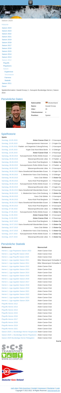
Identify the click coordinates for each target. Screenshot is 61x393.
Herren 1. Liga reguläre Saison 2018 (15, 285)
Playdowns (7, 66)
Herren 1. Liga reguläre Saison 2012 (15, 266)
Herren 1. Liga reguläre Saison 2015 (15, 276)
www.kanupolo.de (53, 391)
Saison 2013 (6, 57)
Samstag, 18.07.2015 (10, 221)
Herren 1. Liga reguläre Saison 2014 (15, 273)
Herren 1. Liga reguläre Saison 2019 (15, 288)
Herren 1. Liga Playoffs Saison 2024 (15, 257)
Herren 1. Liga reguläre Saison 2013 (15, 269)
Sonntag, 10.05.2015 (10, 140)
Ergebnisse (9, 72)
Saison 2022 (6, 34)
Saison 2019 (6, 40)
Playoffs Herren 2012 (10, 304)
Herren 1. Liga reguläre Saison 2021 (15, 291)
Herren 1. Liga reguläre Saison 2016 (15, 279)
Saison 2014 (6, 54)
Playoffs (6, 63)
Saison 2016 (6, 48)
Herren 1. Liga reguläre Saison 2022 (15, 294)
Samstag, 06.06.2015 (10, 156)
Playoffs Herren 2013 (10, 307)
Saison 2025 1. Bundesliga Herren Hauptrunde (19, 332)
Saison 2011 (6, 83)
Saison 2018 (6, 42)
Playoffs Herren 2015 (10, 313)
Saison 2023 (6, 31)
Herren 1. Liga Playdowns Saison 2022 (16, 251)
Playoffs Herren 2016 (10, 316)
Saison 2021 (6, 37)
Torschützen (9, 75)
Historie (5, 24)
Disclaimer (51, 388)
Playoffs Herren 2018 (10, 322)
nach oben (14, 388)
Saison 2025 (7, 20)
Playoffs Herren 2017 (10, 319)
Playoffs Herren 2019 (10, 325)
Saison (6, 69)
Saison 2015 (6, 51)
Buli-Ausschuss (24, 388)
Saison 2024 (6, 28)
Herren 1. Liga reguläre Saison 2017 (15, 282)
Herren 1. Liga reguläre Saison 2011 (15, 260)
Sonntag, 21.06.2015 (10, 215)
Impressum (42, 388)
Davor (4, 86)
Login (58, 388)
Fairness (8, 77)
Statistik (8, 80)
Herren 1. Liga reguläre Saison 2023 (15, 297)
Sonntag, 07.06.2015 (10, 209)
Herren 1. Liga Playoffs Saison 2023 (15, 254)
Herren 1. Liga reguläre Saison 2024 (15, 301)
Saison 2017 (6, 45)
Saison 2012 (6, 60)
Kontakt (34, 388)
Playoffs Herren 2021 (10, 329)
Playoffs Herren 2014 (10, 310)
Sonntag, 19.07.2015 (10, 234)
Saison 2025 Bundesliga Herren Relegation (18, 338)
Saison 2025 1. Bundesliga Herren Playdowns (19, 335)
